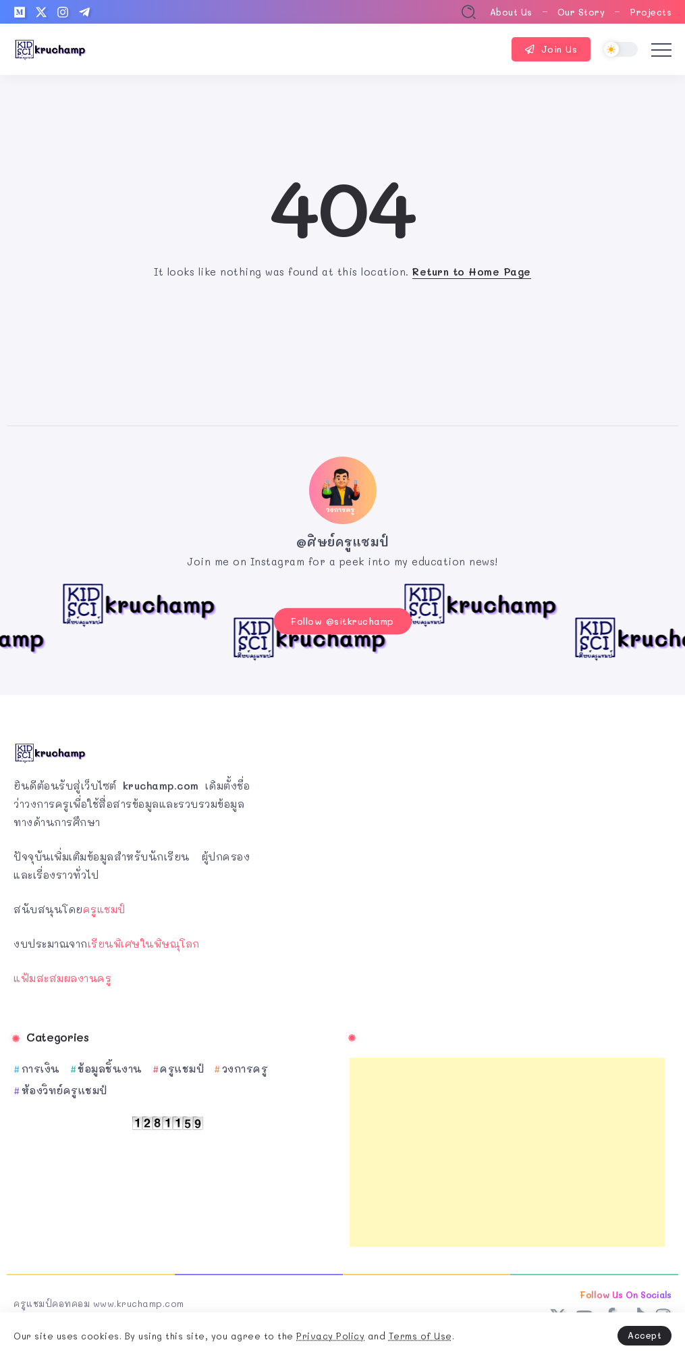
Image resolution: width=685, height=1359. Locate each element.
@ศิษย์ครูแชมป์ (342, 542)
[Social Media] (19, 12)
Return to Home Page (471, 271)
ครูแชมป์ (104, 901)
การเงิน (41, 1061)
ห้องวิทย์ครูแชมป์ (64, 1082)
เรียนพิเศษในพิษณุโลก (144, 936)
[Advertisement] (507, 1144)
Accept (644, 1335)
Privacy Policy (330, 1335)
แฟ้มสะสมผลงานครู (62, 970)
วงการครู (245, 1061)
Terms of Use (420, 1335)
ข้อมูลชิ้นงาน (110, 1061)
